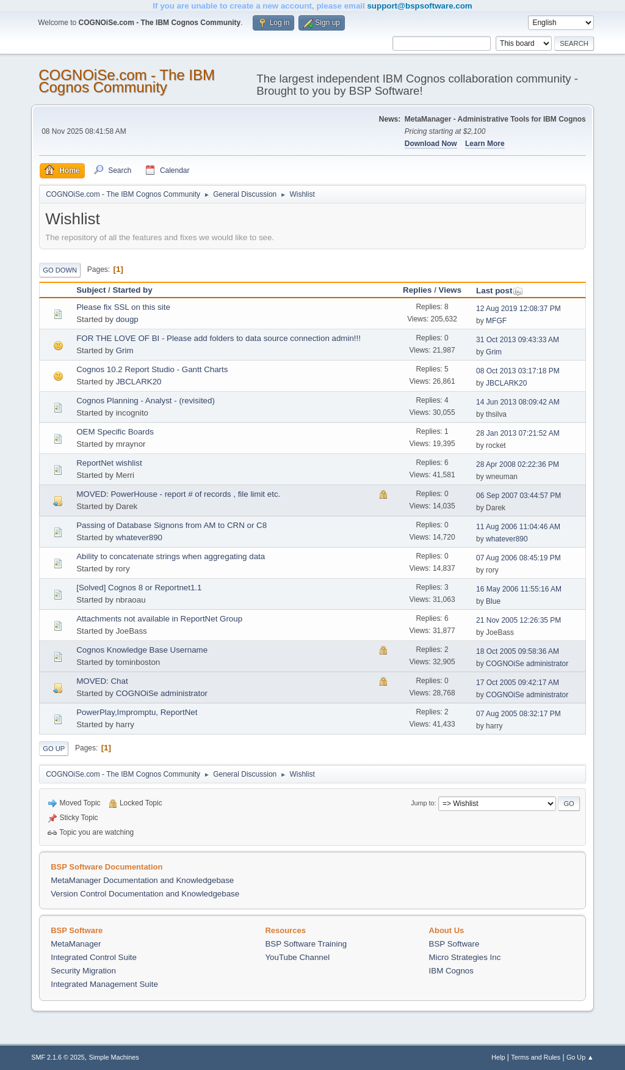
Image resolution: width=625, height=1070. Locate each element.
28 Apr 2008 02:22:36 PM (517, 464)
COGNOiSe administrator (527, 663)
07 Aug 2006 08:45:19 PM (518, 558)
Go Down (60, 270)
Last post (499, 290)
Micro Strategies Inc (465, 957)
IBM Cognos (451, 970)
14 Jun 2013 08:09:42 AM (518, 402)
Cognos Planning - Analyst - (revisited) (145, 400)
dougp (127, 319)
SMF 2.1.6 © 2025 (58, 1057)
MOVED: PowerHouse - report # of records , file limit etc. (178, 494)
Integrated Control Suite (94, 957)
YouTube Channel (297, 957)
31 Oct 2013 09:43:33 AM (517, 339)
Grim (125, 350)
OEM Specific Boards (115, 431)
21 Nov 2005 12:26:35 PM (518, 620)
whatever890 (139, 537)
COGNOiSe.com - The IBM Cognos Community (126, 81)
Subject (91, 290)
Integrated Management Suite (104, 984)
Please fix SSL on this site (123, 307)
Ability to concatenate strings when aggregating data (170, 556)
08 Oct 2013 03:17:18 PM (518, 371)
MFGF (496, 321)
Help (498, 1057)
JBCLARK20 (139, 381)
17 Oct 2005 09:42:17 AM (517, 682)
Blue (493, 601)
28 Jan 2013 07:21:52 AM (518, 433)
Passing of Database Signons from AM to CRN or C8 (171, 525)
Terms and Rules (535, 1057)
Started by (132, 290)
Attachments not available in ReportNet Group (159, 618)
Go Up (54, 748)
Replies (417, 290)
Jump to (422, 803)
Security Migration (83, 970)
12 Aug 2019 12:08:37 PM (518, 308)
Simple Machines (114, 1057)
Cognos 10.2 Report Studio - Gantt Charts (152, 369)
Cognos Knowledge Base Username (142, 649)
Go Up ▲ (580, 1057)
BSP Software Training (306, 943)
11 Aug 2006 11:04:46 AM (518, 526)
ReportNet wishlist (109, 462)
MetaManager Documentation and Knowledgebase (142, 880)
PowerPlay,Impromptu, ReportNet (136, 712)
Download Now (431, 143)
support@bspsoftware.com (419, 5)
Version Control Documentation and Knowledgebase (145, 893)
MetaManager (76, 943)
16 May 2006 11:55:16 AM (519, 589)
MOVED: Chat (102, 681)
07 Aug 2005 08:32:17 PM (518, 713)
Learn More (485, 143)
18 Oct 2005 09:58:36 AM (517, 651)
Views (450, 290)
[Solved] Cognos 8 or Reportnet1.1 (138, 587)
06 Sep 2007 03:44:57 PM (518, 495)
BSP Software (454, 943)
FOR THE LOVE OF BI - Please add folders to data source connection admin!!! (218, 338)
